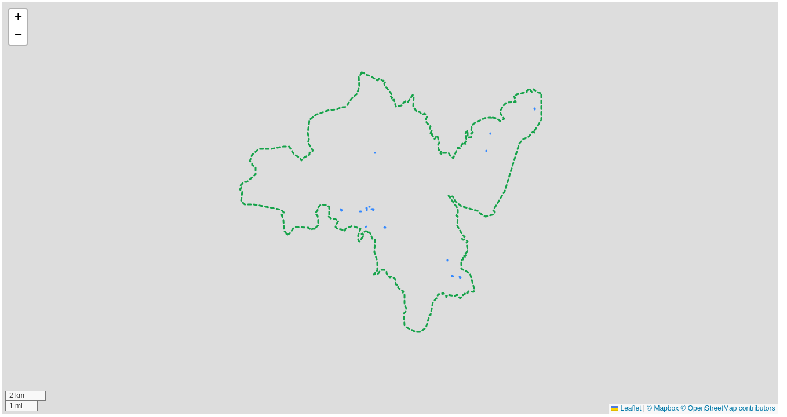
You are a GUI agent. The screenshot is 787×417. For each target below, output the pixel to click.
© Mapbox (663, 408)
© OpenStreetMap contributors (728, 408)
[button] (18, 18)
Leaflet (626, 408)
